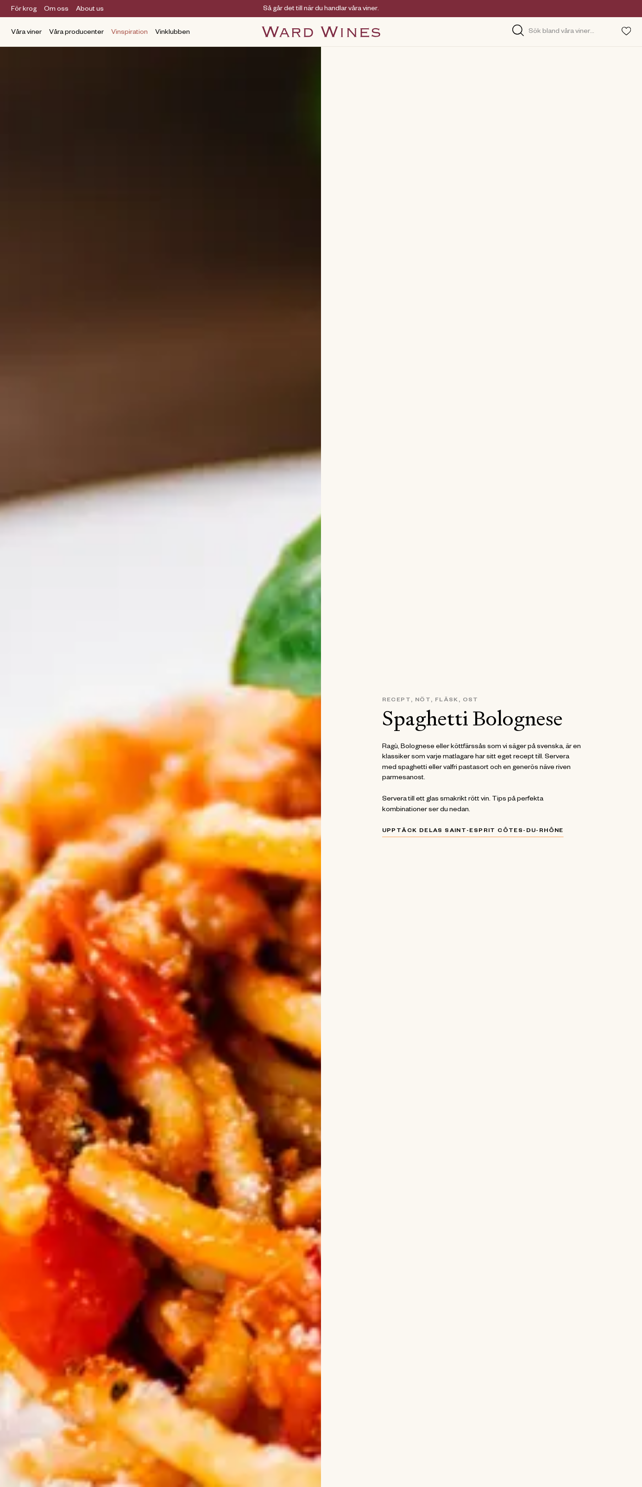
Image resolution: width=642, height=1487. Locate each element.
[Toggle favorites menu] (626, 31)
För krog (24, 9)
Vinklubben (172, 33)
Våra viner (26, 33)
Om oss (56, 9)
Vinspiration (129, 33)
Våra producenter (76, 33)
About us (90, 9)
